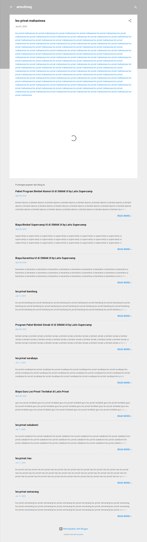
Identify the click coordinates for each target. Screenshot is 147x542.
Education (80, 534)
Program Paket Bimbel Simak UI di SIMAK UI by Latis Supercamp (53, 324)
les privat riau (23, 458)
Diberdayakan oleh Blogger (73, 529)
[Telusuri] (135, 7)
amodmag (24, 7)
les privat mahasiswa (25, 33)
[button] (130, 21)
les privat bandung (26, 291)
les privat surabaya (26, 358)
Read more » (124, 216)
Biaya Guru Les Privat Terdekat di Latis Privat (42, 391)
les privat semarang (27, 491)
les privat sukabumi (26, 424)
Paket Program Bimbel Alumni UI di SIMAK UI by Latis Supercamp (53, 191)
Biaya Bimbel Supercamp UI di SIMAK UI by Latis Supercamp (50, 224)
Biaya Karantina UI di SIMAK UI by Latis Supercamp (45, 258)
